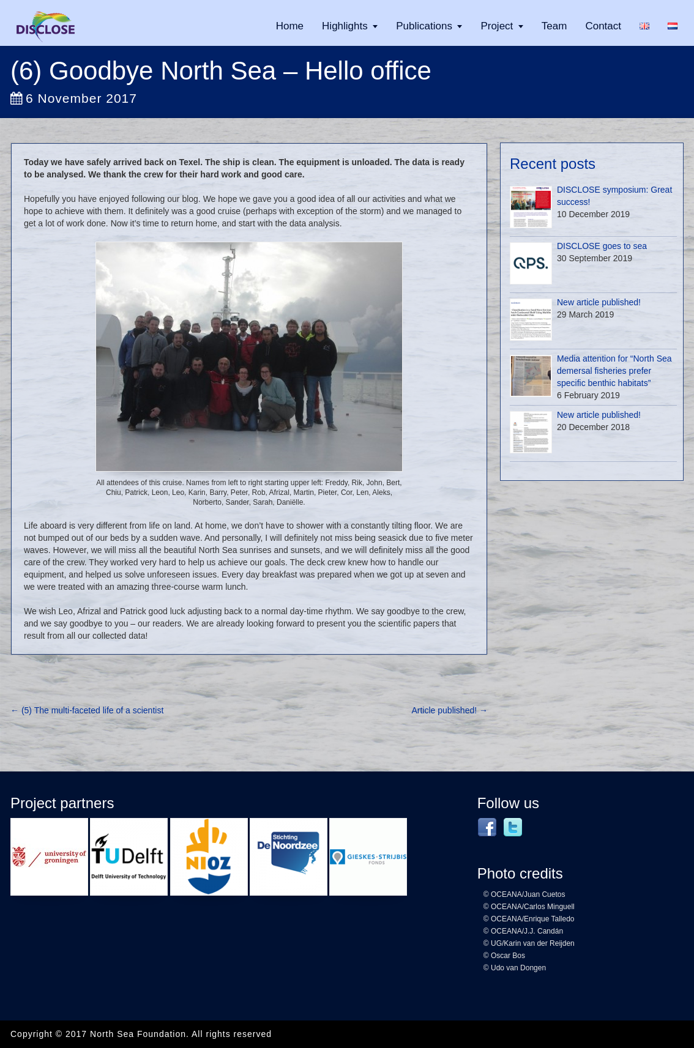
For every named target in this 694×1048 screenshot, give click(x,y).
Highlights (345, 26)
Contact (603, 26)
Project (496, 26)
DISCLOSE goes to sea (602, 246)
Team (554, 26)
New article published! (599, 302)
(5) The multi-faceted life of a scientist (86, 710)
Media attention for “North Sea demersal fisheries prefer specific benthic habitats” (614, 371)
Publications (424, 26)
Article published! (449, 710)
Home (290, 26)
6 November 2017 (73, 98)
